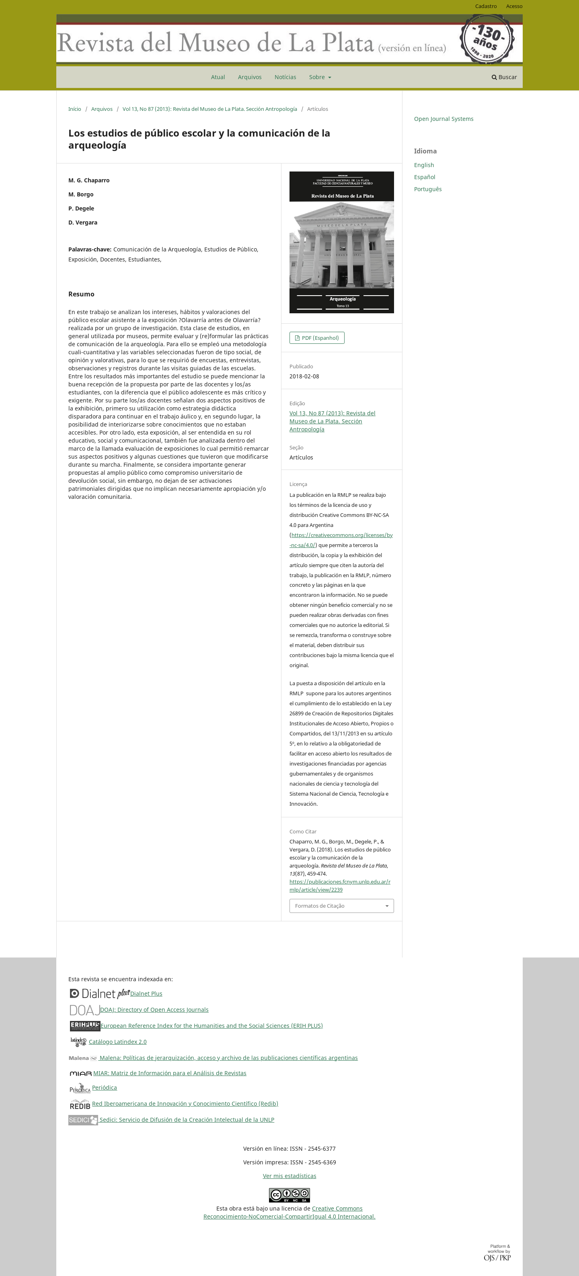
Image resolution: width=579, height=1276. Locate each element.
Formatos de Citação (320, 905)
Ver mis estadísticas (289, 1176)
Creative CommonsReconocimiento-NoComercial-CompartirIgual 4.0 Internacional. (289, 1212)
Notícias (285, 77)
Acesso (514, 6)
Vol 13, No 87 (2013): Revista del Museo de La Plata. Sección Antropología (210, 108)
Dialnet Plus (146, 993)
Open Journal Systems (444, 118)
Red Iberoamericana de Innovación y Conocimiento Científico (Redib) (185, 1103)
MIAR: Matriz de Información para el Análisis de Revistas (169, 1073)
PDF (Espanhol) (320, 337)
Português (428, 189)
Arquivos (250, 77)
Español (424, 177)
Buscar (504, 77)
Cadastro (486, 6)
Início (74, 108)
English (424, 165)
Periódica (104, 1087)
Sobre (317, 77)
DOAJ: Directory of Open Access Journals (154, 1009)
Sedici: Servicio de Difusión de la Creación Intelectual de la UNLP (171, 1119)
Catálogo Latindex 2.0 (118, 1041)
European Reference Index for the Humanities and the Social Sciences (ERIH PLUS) (212, 1025)
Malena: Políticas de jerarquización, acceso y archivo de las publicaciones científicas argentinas (213, 1058)
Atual (218, 77)
